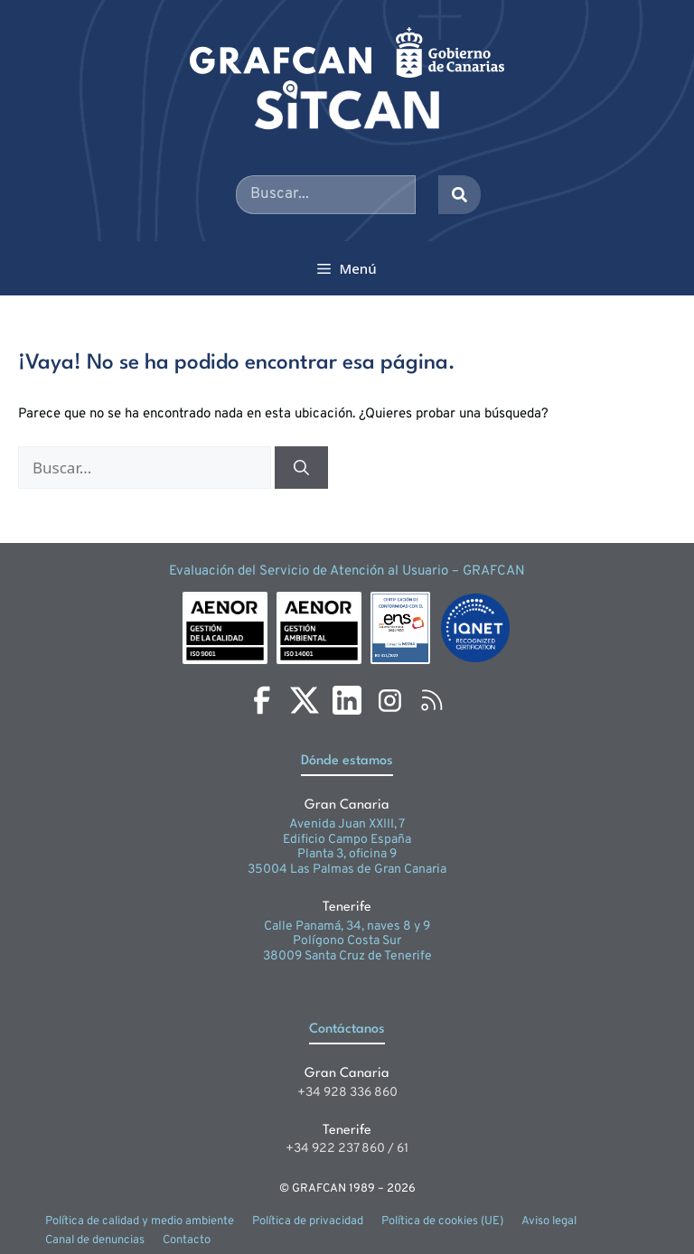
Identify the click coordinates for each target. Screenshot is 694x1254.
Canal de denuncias (95, 1240)
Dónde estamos (347, 761)
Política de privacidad (307, 1221)
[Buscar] (301, 468)
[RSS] (431, 700)
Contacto (187, 1240)
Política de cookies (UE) (442, 1221)
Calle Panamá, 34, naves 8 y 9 (347, 926)
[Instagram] (389, 700)
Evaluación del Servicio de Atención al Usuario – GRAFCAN (347, 571)
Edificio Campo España (347, 839)
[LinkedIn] (347, 700)
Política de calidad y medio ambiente (139, 1221)
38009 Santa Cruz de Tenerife (347, 956)
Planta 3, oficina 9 (347, 854)
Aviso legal (549, 1221)
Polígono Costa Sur (347, 941)
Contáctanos (347, 1029)
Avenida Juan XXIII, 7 (347, 824)
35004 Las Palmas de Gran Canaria (347, 869)
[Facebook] (262, 700)
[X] (304, 700)
